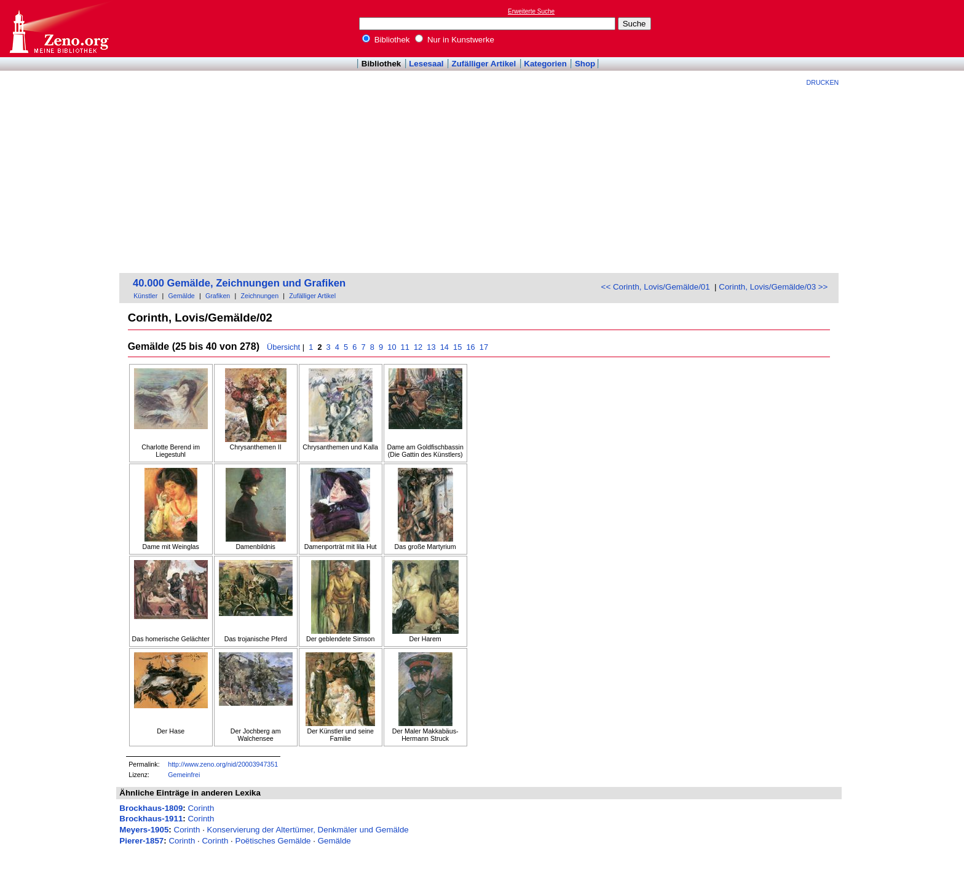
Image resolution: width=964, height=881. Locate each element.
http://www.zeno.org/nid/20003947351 (223, 764)
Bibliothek (386, 39)
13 (431, 347)
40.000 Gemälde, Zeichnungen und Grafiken (239, 283)
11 (404, 347)
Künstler (145, 295)
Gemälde (181, 295)
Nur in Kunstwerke (454, 39)
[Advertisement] (479, 178)
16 (470, 347)
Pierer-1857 (141, 840)
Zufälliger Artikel (484, 63)
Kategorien (545, 63)
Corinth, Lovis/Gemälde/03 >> (773, 286)
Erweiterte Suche (531, 11)
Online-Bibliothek (58, 28)
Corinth (201, 808)
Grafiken (217, 295)
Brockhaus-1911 (151, 818)
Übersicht (283, 347)
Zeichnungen (259, 295)
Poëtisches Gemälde (273, 840)
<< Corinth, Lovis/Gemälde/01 (655, 286)
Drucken (823, 82)
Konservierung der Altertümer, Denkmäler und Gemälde (308, 829)
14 (444, 347)
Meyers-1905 (143, 829)
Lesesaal (426, 63)
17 (483, 347)
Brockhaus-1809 (151, 808)
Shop (585, 63)
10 (391, 347)
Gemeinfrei (184, 774)
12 (417, 347)
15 (457, 347)
